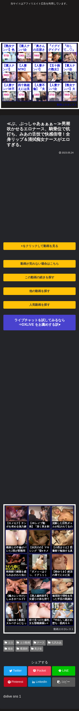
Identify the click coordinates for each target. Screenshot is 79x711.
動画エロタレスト (67, 104)
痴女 (9, 648)
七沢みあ (55, 642)
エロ (9, 642)
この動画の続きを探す (39, 277)
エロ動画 (23, 642)
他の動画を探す (39, 291)
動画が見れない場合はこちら (39, 263)
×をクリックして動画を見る (39, 246)
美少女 (36, 648)
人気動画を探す (39, 304)
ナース (39, 642)
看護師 (22, 648)
